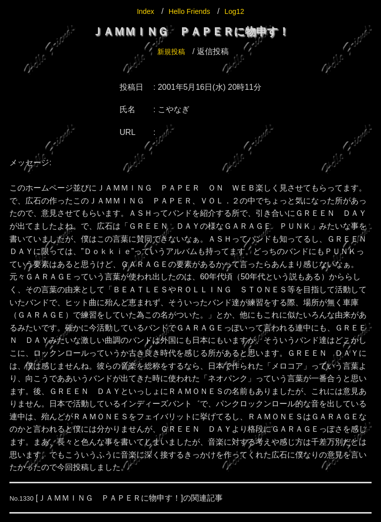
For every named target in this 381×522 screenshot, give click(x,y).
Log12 (238, 11)
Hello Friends (189, 11)
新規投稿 (171, 51)
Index (141, 11)
